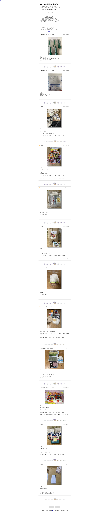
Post (53, 511)
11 (50, 510)
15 (55, 510)
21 (62, 510)
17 (57, 510)
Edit (55, 511)
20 (61, 510)
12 (51, 510)
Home (1, 0)
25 (67, 510)
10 (49, 510)
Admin (60, 511)
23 (64, 510)
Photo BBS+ (50, 511)
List (49, 31)
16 (56, 510)
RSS (57, 511)
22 (63, 510)
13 (52, 510)
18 (58, 510)
